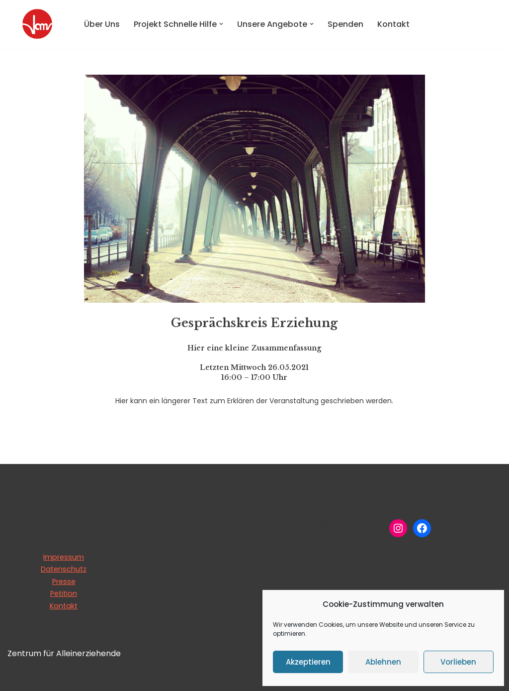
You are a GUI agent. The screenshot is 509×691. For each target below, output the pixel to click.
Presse (64, 581)
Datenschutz (63, 569)
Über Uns (102, 24)
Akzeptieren (308, 662)
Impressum (63, 557)
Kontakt (393, 24)
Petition (63, 593)
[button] (221, 24)
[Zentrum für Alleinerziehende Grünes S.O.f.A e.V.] (37, 24)
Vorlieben (458, 662)
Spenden (345, 24)
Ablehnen (383, 662)
